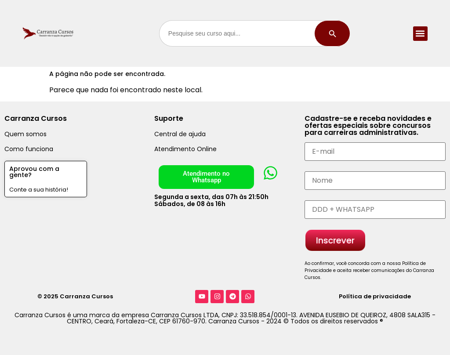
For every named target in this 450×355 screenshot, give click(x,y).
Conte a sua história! (38, 189)
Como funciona (28, 149)
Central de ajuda (180, 134)
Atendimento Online (185, 149)
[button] (420, 33)
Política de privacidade (375, 296)
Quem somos (25, 134)
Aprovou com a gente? (34, 171)
